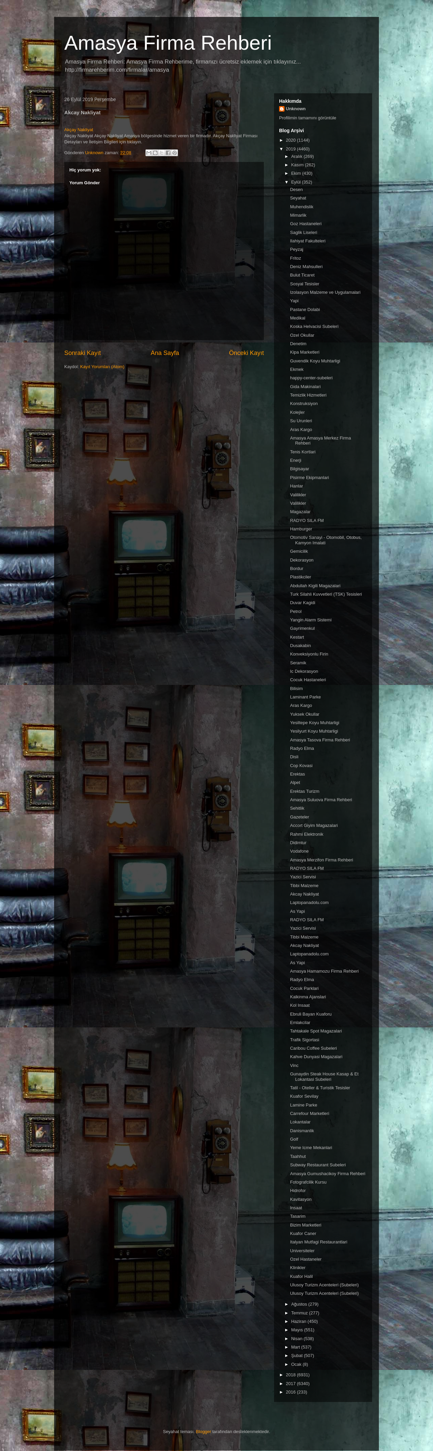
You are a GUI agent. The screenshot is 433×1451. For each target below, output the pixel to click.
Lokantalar (300, 1121)
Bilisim (296, 688)
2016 (291, 1392)
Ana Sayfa (165, 353)
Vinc (294, 1065)
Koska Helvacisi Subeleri (314, 326)
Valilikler (298, 494)
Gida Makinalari (305, 386)
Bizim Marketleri (305, 1225)
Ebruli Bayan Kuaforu (311, 1014)
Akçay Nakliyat (78, 129)
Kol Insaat (300, 1005)
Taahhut (297, 1156)
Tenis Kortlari (302, 451)
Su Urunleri (301, 420)
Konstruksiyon (304, 403)
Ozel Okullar (302, 335)
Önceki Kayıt (246, 353)
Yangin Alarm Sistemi (311, 619)
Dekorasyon (301, 560)
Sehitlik (297, 808)
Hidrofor (297, 1190)
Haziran (299, 1321)
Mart (296, 1347)
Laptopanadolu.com (309, 902)
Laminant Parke (305, 696)
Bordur (296, 568)
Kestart (297, 637)
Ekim (296, 173)
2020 (291, 140)
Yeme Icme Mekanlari (311, 1147)
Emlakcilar (300, 1022)
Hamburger (301, 528)
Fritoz (295, 258)
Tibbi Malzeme (304, 885)
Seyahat (298, 197)
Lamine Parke (303, 1105)
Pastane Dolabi (305, 309)
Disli (294, 756)
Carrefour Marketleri (309, 1113)
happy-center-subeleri (311, 377)
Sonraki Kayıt (82, 353)
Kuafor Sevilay (304, 1096)
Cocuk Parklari (304, 988)
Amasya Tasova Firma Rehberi (320, 739)
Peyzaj (296, 249)
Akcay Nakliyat (304, 894)
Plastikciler (300, 576)
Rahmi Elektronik (306, 834)
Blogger (203, 1431)
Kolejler (297, 412)
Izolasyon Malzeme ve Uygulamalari (325, 292)
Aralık (297, 156)
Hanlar (296, 486)
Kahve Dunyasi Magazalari (316, 1056)
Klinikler (297, 1267)
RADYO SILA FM (307, 520)
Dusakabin (300, 645)
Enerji (295, 460)
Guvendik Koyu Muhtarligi (315, 360)
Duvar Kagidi (302, 602)
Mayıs (297, 1329)
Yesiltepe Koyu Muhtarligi (314, 722)
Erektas (297, 774)
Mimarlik (298, 215)
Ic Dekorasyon (304, 671)
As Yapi (297, 911)
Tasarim (297, 1216)
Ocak (297, 1364)
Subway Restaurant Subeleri (318, 1164)
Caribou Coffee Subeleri (313, 1048)
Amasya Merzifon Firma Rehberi (321, 859)
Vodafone (299, 851)
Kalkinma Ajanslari (308, 996)
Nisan (297, 1338)
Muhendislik (301, 206)
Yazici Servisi (303, 876)
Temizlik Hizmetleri (308, 395)
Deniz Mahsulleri (306, 266)
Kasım (298, 164)
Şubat (297, 1355)
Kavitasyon (301, 1199)
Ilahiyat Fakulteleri (307, 240)
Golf (294, 1139)
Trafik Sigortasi (304, 1039)
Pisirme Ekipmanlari (309, 477)
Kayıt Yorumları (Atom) (102, 366)
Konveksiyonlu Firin (309, 654)
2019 (291, 148)
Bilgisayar (299, 468)
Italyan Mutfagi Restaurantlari (318, 1241)
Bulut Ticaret (302, 275)
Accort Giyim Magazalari (314, 825)
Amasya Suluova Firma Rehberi (321, 799)
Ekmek (296, 369)
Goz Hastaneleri (305, 223)
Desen (296, 189)
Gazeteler (299, 816)
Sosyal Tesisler (304, 283)
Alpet (295, 782)
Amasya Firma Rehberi (168, 42)
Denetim (298, 343)
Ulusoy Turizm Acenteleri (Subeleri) (324, 1284)
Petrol (295, 611)
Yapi (294, 300)
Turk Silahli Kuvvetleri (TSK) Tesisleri (326, 594)
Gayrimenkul (302, 628)
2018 (291, 1374)
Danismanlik (302, 1130)
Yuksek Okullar (304, 714)
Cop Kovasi (301, 765)
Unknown (296, 108)
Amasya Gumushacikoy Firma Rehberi (327, 1173)
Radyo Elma (302, 748)
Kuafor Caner (303, 1233)
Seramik (298, 662)
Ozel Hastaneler (305, 1259)
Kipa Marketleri (304, 352)
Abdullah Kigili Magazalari (315, 585)
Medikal (297, 317)
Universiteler (302, 1250)
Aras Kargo (301, 429)
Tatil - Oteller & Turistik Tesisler (320, 1087)
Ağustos (300, 1304)
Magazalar (300, 511)
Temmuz (300, 1312)
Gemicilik (299, 551)
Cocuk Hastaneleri (308, 679)
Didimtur (298, 842)
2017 (291, 1383)
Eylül (296, 182)
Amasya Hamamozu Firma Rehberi (324, 971)
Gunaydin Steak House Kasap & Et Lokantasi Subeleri (324, 1076)
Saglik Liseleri (303, 232)
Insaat (296, 1207)
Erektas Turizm (304, 791)
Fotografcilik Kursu (308, 1182)
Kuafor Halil (301, 1276)
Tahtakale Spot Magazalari (316, 1030)
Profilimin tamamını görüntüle (307, 117)
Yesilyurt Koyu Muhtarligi (314, 731)
